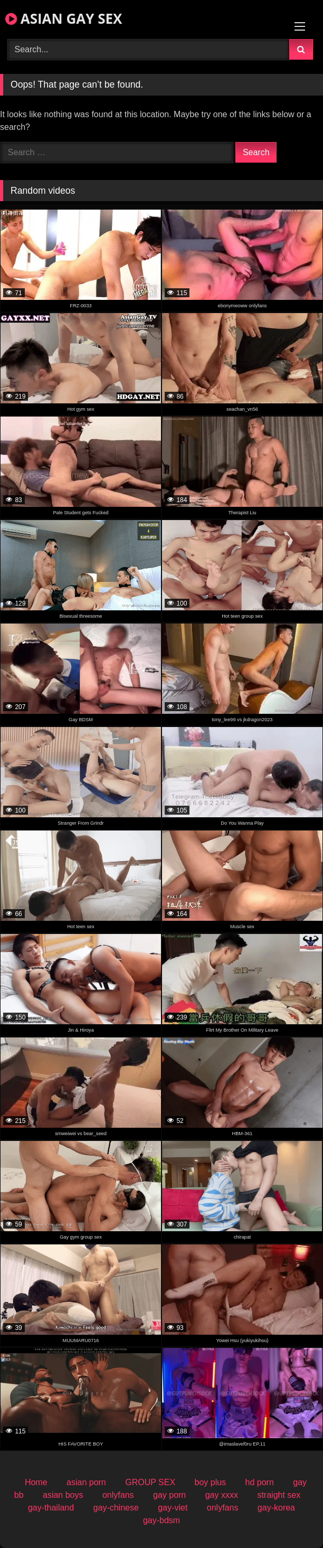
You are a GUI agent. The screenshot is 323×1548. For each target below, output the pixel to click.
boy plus (210, 1482)
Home (36, 1482)
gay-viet (172, 1507)
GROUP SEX (150, 1482)
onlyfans (118, 1494)
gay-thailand (51, 1507)
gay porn (169, 1494)
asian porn (86, 1482)
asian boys (63, 1494)
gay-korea (276, 1507)
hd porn (259, 1482)
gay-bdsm (161, 1520)
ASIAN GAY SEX (63, 18)
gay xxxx (221, 1494)
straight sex (278, 1494)
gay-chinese (116, 1507)
